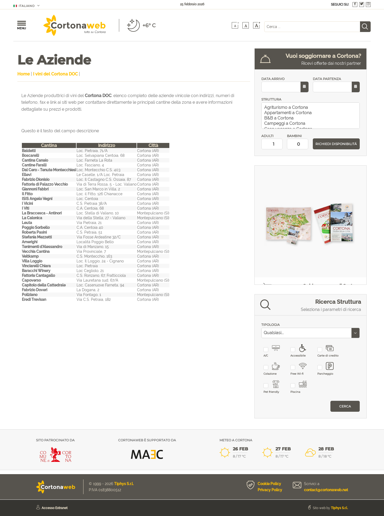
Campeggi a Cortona (311, 123)
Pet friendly (274, 387)
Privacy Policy (270, 490)
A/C (274, 351)
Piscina (301, 387)
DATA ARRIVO (284, 85)
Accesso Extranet (54, 508)
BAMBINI (297, 142)
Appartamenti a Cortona (311, 112)
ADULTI (272, 142)
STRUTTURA (271, 99)
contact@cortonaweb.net (326, 490)
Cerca (345, 406)
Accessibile (301, 351)
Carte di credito (328, 351)
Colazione (274, 368)
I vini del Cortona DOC (55, 74)
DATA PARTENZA (336, 85)
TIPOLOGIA (270, 325)
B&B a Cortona (311, 118)
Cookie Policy (269, 484)
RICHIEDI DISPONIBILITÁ (336, 144)
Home (23, 74)
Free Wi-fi (301, 368)
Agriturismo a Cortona (311, 107)
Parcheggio (328, 368)
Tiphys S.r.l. (124, 484)
